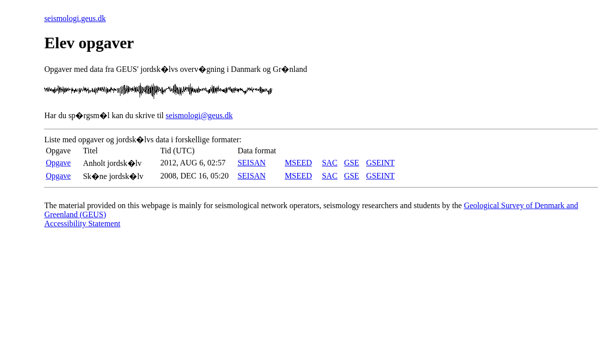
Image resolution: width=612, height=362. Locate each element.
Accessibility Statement (82, 223)
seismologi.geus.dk (75, 18)
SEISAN (251, 162)
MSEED (298, 162)
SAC (329, 162)
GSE (351, 162)
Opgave (58, 162)
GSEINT (380, 162)
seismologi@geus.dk (199, 115)
